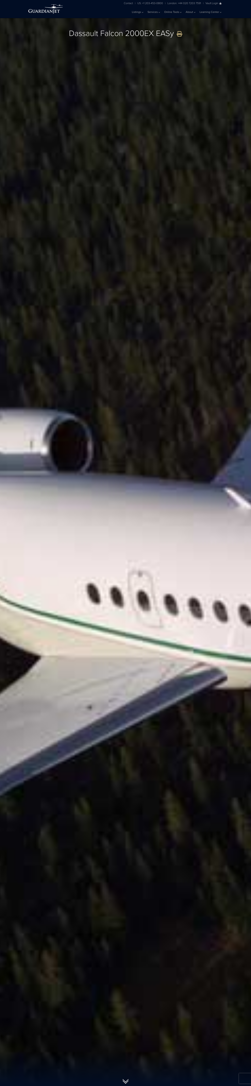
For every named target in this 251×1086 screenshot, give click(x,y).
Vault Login (213, 3)
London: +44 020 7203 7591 (184, 3)
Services (154, 12)
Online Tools (173, 12)
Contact (128, 3)
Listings (137, 12)
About (190, 12)
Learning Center (210, 12)
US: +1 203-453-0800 (150, 3)
